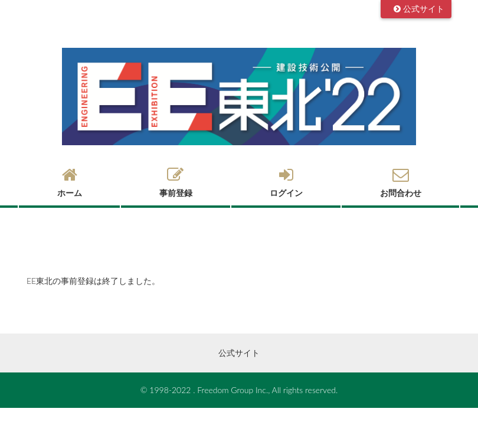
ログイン (286, 182)
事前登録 (175, 182)
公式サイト (423, 9)
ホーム (69, 182)
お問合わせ (400, 182)
